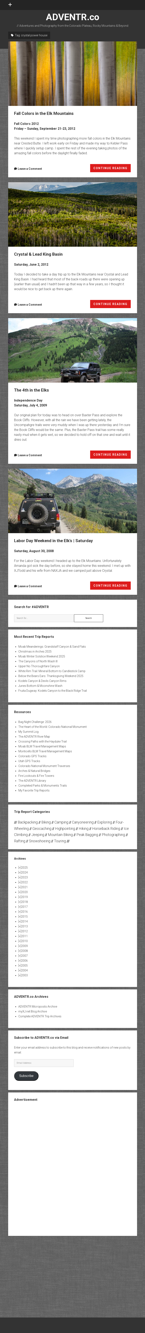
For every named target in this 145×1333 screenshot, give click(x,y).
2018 (24, 901)
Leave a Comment (30, 168)
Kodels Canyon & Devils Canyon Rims (42, 681)
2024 (24, 872)
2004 (24, 970)
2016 (24, 911)
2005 (24, 965)
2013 (24, 926)
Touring (60, 841)
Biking (46, 822)
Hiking (84, 828)
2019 (24, 897)
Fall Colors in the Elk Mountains (72, 73)
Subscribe (26, 1076)
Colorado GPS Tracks (32, 756)
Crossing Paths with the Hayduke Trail (42, 741)
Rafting (19, 841)
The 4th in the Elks (72, 350)
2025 (24, 867)
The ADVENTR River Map (34, 736)
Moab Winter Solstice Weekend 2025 (41, 656)
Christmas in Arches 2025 (35, 651)
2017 (24, 906)
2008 (24, 950)
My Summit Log (28, 731)
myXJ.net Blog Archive (32, 1011)
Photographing (113, 834)
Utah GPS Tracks (29, 761)
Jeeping (37, 834)
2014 (24, 921)
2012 (24, 931)
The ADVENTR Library (32, 780)
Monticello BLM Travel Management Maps (45, 751)
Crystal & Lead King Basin (72, 214)
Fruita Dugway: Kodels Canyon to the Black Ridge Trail (52, 690)
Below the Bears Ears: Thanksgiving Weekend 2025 (50, 676)
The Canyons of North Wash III (38, 661)
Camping (61, 822)
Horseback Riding (106, 828)
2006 (24, 960)
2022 (24, 882)
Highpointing (65, 828)
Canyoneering (83, 822)
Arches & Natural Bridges (34, 770)
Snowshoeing (39, 841)
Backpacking (28, 822)
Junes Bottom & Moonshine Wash (40, 685)
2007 (24, 955)
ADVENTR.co (72, 17)
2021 (24, 887)
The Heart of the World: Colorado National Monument (52, 726)
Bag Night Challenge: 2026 (35, 722)
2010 (24, 941)
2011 (24, 936)
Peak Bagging (87, 834)
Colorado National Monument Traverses (44, 766)
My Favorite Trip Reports (34, 790)
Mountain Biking (60, 834)
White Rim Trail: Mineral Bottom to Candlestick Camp (51, 671)
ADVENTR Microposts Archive (37, 1006)
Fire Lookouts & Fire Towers (36, 775)
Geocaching (41, 828)
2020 (24, 892)
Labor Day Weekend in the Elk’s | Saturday (72, 501)
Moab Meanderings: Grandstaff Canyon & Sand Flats (52, 646)
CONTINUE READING (112, 168)
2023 (24, 877)
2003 (24, 975)
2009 (24, 946)
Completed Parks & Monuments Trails (42, 785)
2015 (24, 916)
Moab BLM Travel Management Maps (42, 746)
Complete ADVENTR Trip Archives (39, 1016)
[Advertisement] (72, 1168)
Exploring (104, 822)
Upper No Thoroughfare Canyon (39, 666)
